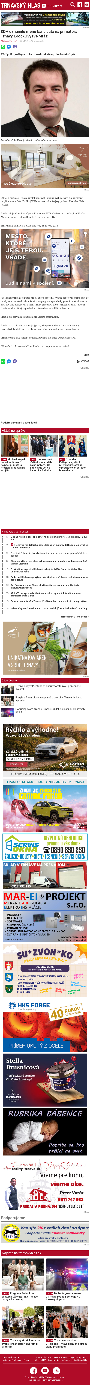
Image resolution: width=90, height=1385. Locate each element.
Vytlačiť (83, 361)
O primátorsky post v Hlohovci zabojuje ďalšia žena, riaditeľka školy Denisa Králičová (47, 570)
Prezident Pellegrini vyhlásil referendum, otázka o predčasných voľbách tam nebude (72, 465)
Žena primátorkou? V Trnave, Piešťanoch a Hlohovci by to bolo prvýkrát (49, 601)
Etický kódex (81, 1357)
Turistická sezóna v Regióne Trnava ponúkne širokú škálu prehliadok (67, 1343)
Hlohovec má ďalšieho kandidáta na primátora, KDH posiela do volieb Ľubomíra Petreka (41, 465)
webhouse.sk (57, 1380)
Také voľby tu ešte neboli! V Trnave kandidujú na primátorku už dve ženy (49, 608)
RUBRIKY (52, 6)
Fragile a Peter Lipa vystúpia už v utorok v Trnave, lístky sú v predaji (49, 699)
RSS (44, 1360)
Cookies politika (80, 1360)
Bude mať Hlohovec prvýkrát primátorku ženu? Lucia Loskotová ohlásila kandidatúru (49, 578)
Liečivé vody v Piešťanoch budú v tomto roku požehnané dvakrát (48, 687)
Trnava (5, 1293)
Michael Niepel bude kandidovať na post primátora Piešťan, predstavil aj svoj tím (13, 465)
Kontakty (51, 1360)
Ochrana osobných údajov (63, 1357)
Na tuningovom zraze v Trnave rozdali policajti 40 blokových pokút (50, 710)
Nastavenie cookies (64, 1360)
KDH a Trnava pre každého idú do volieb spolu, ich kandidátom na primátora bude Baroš (45, 594)
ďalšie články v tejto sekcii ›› (75, 617)
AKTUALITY (6, 41)
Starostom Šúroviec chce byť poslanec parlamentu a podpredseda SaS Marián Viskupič (49, 562)
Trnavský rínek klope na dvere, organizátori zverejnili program (21, 1343)
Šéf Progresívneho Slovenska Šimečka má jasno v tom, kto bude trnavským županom (45, 586)
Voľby (16, 41)
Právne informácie (43, 1357)
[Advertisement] (30, 395)
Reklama (38, 1360)
